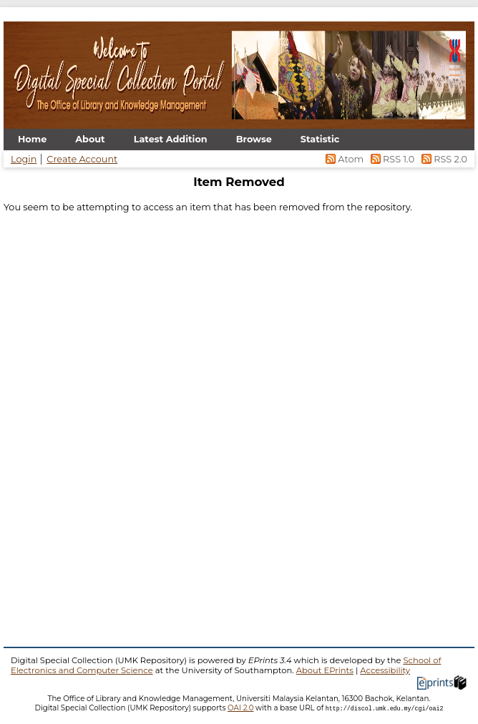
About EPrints (324, 670)
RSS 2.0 (441, 159)
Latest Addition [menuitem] (171, 139)
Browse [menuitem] (254, 139)
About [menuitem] (89, 139)
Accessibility (385, 670)
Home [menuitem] (32, 139)
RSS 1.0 (391, 159)
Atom (343, 159)
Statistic (320, 139)
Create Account (82, 159)
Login (23, 159)
